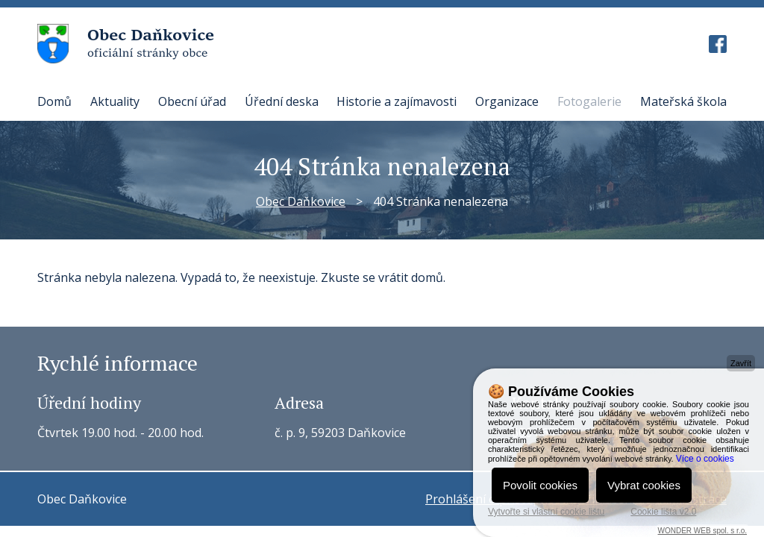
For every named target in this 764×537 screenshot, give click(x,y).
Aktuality (115, 101)
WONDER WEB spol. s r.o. (702, 531)
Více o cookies (705, 458)
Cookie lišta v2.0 (663, 511)
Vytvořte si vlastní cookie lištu (546, 511)
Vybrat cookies (643, 485)
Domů (54, 101)
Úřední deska (282, 101)
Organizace (507, 101)
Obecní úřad (192, 101)
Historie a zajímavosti (396, 101)
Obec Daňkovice (300, 201)
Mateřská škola (683, 101)
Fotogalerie (589, 101)
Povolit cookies (540, 485)
